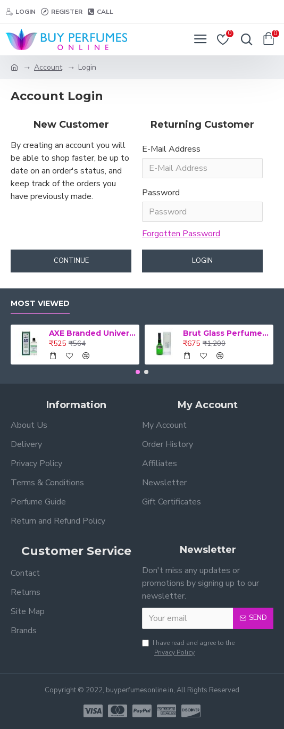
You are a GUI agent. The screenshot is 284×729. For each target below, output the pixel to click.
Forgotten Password (181, 233)
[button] (138, 372)
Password (161, 192)
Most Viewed (40, 303)
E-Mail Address (171, 149)
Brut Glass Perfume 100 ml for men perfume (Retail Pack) (226, 333)
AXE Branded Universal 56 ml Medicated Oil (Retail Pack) (92, 333)
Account (48, 67)
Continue (71, 261)
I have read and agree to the (188, 648)
